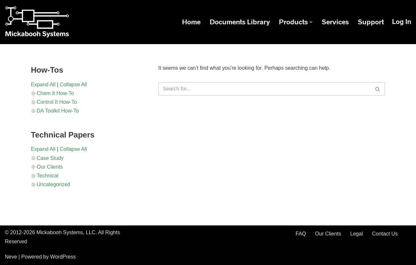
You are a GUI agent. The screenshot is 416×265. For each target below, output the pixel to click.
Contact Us (385, 233)
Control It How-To (57, 102)
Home (191, 22)
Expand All (43, 84)
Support (371, 22)
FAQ (300, 233)
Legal (356, 233)
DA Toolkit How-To (58, 111)
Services (335, 22)
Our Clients (50, 167)
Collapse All (73, 84)
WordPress (63, 256)
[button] (311, 22)
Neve (11, 256)
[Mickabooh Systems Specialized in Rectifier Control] (37, 22)
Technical (47, 175)
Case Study (50, 158)
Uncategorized (53, 184)
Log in (401, 21)
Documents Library (240, 22)
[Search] (264, 89)
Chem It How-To (55, 93)
